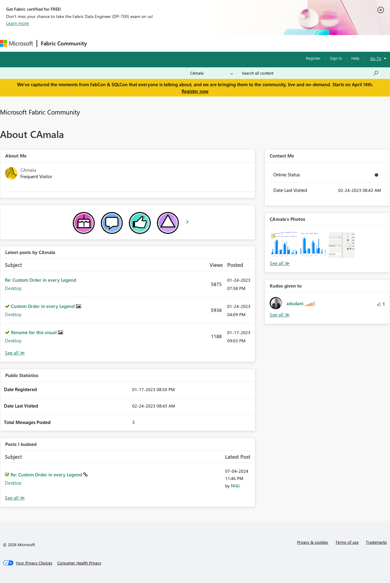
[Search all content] (310, 73)
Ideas (152, 43)
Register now (195, 91)
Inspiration (127, 43)
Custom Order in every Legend (43, 306)
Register (313, 58)
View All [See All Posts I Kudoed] (15, 497)
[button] (284, 245)
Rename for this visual (34, 332)
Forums (100, 43)
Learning (230, 43)
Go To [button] (375, 58)
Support (256, 43)
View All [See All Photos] (280, 263)
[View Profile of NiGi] (235, 486)
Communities (179, 43)
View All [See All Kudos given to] (280, 314)
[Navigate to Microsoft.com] (16, 43)
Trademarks (376, 542)
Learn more (17, 23)
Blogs (207, 43)
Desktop (13, 288)
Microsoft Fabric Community (40, 112)
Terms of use (347, 542)
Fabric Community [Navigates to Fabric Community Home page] (64, 43)
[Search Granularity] (211, 73)
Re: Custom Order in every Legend (40, 280)
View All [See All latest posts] (15, 352)
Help (355, 58)
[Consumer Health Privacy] (79, 562)
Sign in (336, 58)
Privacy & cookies (312, 542)
